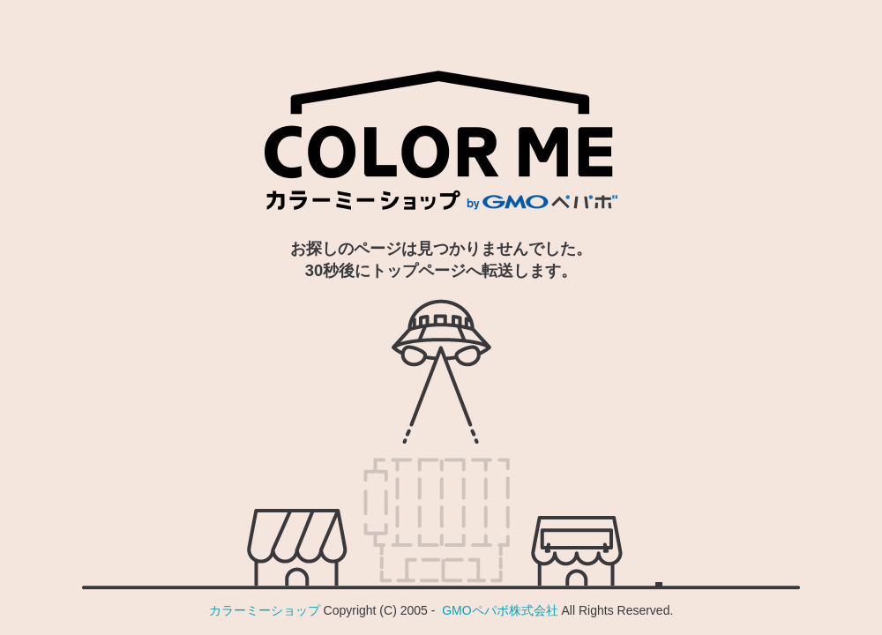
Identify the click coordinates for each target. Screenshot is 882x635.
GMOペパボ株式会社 (499, 610)
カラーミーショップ (264, 610)
